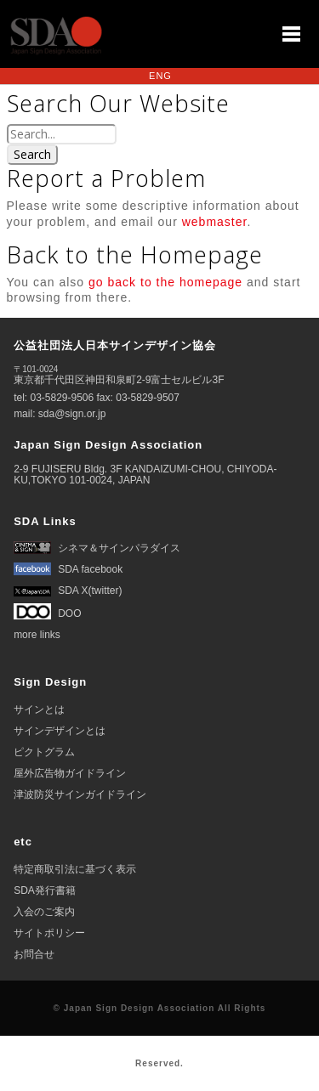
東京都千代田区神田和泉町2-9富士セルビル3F (119, 375)
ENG (160, 76)
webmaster (215, 222)
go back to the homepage (165, 282)
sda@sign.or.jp (72, 414)
